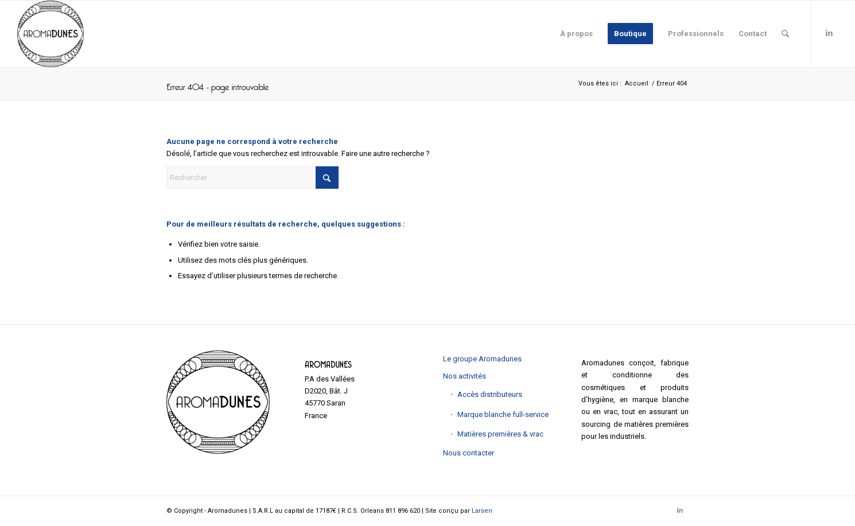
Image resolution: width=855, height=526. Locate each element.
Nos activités (464, 376)
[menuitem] (576, 34)
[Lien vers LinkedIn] (829, 33)
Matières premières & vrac (500, 434)
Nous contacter (468, 453)
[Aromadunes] (50, 34)
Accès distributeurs (489, 394)
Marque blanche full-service (503, 414)
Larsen (482, 511)
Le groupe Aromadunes (482, 358)
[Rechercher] (785, 34)
